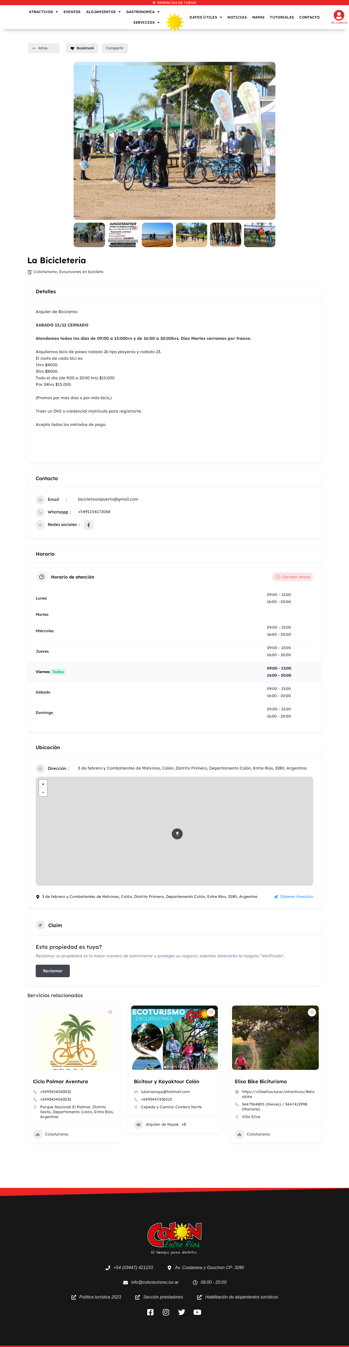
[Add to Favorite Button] (110, 1012)
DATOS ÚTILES (205, 17)
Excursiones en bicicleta (81, 271)
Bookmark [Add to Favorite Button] (82, 48)
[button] (63, 1067)
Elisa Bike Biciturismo (261, 1081)
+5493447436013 (156, 1099)
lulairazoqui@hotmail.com (165, 1091)
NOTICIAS (236, 17)
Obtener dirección (293, 896)
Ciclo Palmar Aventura (60, 1081)
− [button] (43, 792)
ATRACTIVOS (43, 11)
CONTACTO (309, 17)
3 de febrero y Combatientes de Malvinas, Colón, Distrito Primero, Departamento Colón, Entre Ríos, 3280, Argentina (192, 768)
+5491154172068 (94, 511)
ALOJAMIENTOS (103, 11)
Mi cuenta (339, 23)
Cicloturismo (45, 271)
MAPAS (258, 17)
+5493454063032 (55, 1091)
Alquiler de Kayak (156, 1124)
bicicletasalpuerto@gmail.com (108, 499)
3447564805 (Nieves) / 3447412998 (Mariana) (274, 1107)
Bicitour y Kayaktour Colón (166, 1081)
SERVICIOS (146, 22)
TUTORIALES (282, 17)
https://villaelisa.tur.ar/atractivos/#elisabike (278, 1094)
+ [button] (43, 783)
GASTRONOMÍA (143, 11)
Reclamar (52, 970)
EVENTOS (72, 12)
